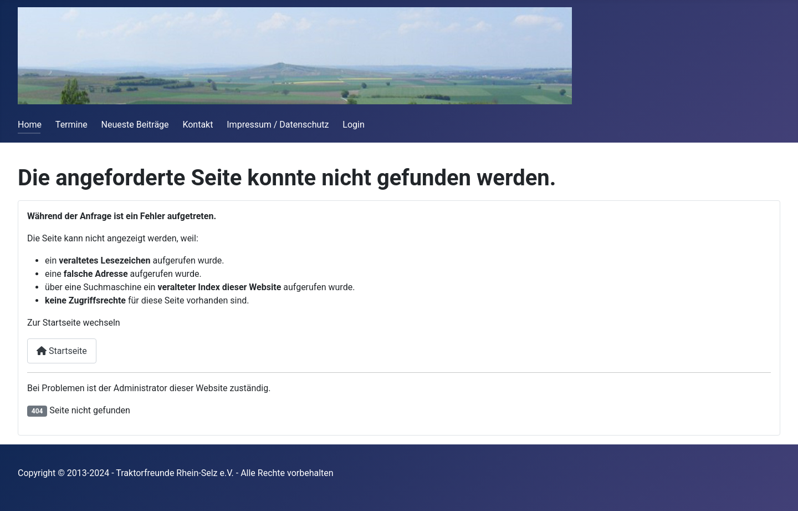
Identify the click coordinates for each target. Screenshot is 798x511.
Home (30, 124)
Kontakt (197, 124)
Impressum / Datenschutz (278, 124)
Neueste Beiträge (135, 124)
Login (353, 124)
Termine (71, 124)
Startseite (62, 351)
